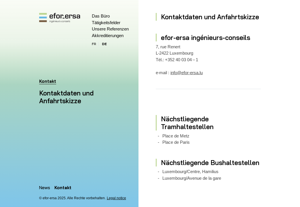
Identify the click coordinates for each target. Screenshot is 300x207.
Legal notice (116, 198)
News (44, 187)
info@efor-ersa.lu (186, 72)
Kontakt (62, 187)
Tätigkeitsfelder (106, 22)
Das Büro (101, 16)
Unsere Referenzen (110, 28)
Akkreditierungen (108, 35)
